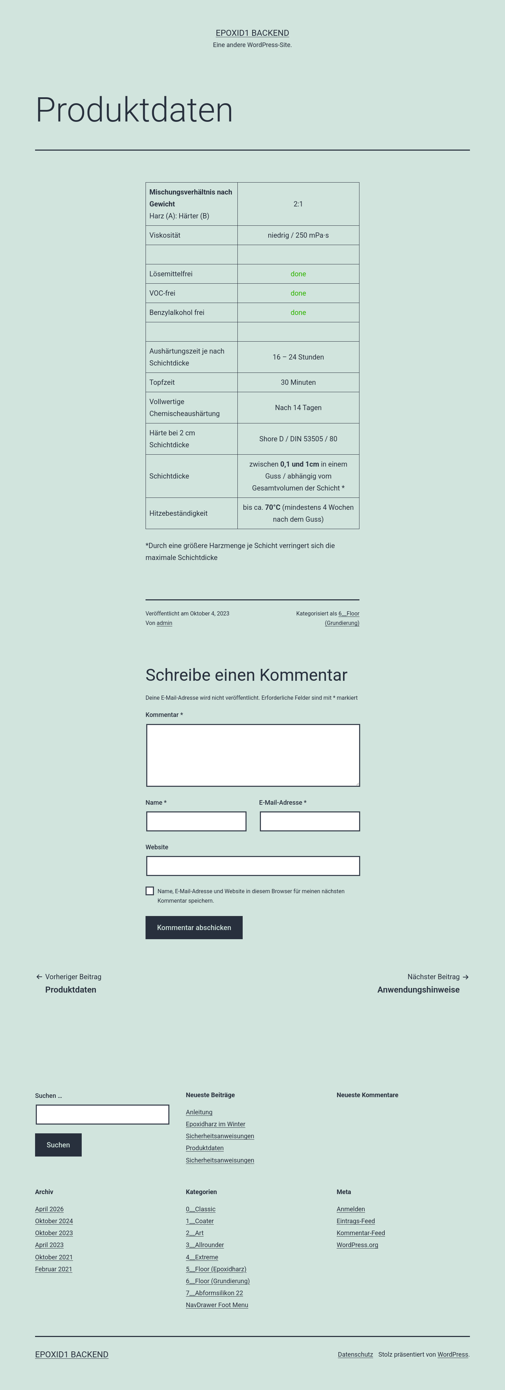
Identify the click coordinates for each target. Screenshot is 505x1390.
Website (157, 847)
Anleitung (199, 1112)
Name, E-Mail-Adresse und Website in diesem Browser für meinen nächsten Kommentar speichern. (250, 896)
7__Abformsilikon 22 (214, 1293)
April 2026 (49, 1209)
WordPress (453, 1354)
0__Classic (201, 1209)
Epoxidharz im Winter (215, 1124)
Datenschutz (355, 1354)
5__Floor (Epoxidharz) (216, 1269)
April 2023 (49, 1245)
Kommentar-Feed (361, 1233)
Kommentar (164, 714)
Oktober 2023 (54, 1233)
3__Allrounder (205, 1245)
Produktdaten (205, 1148)
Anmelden (351, 1209)
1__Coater (200, 1221)
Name (156, 802)
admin (164, 623)
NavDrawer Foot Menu (217, 1305)
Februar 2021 (53, 1269)
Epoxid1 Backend (252, 33)
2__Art (195, 1233)
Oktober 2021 (54, 1257)
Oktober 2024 (54, 1221)
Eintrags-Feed (356, 1221)
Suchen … (48, 1095)
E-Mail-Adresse (283, 802)
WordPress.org (357, 1245)
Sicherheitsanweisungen (220, 1136)
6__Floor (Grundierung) (218, 1281)
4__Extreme (202, 1257)
